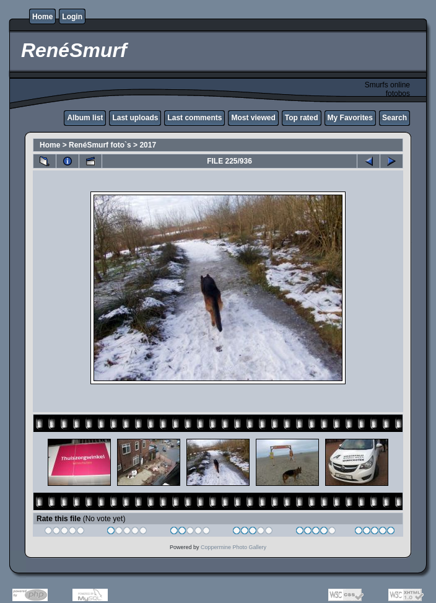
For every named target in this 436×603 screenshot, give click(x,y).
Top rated (301, 117)
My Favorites (350, 117)
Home (42, 16)
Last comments (194, 117)
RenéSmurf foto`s (100, 145)
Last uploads (135, 117)
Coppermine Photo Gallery (233, 547)
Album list (85, 117)
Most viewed (253, 117)
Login (72, 16)
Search (394, 117)
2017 (147, 145)
